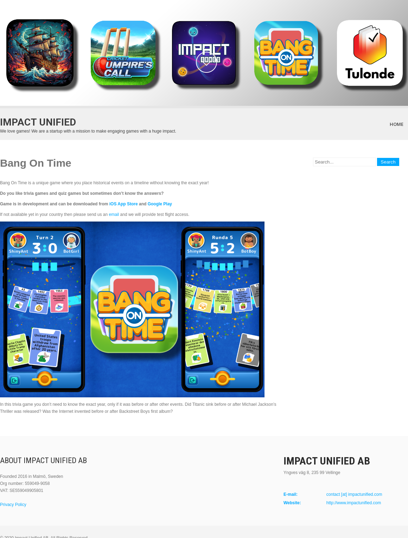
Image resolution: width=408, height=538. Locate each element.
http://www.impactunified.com (353, 502)
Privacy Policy (13, 504)
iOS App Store (123, 203)
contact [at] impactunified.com (354, 494)
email (114, 214)
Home (396, 124)
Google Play (160, 203)
